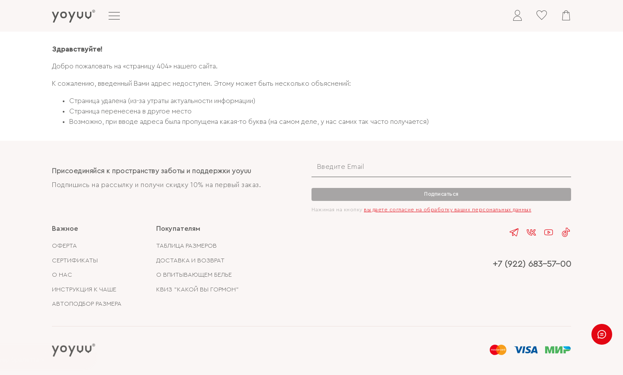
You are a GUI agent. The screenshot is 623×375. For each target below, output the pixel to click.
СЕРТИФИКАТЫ (75, 260)
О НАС (62, 275)
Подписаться (441, 194)
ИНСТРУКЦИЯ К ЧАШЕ (84, 289)
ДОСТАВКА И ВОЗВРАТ (190, 260)
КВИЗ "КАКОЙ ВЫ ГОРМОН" (197, 289)
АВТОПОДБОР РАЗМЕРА (87, 304)
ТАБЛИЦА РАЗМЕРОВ (186, 245)
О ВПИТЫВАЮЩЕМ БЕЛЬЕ (194, 275)
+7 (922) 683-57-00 (532, 263)
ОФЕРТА (64, 245)
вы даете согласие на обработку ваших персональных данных (447, 209)
